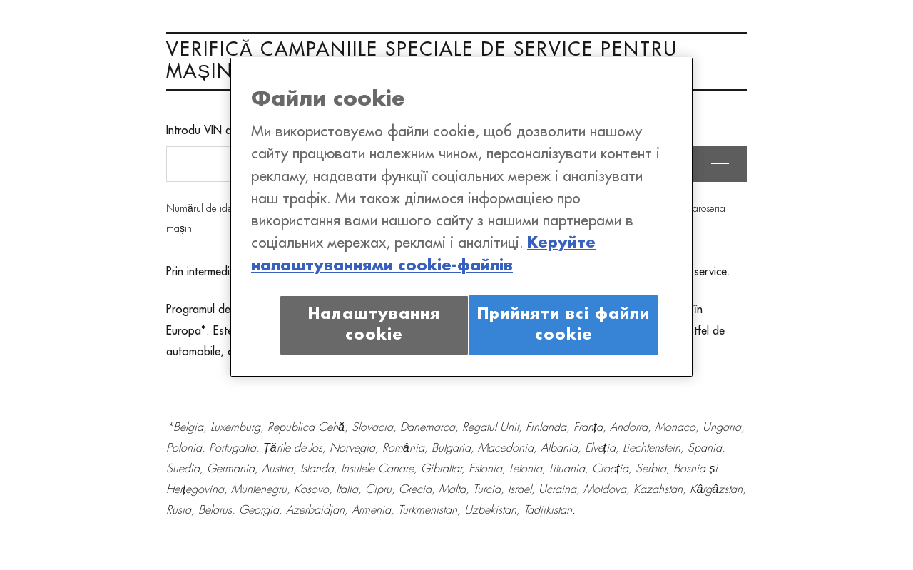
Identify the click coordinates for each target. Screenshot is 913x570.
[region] (461, 217)
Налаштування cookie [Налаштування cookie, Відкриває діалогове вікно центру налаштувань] (374, 325)
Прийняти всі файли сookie (563, 325)
